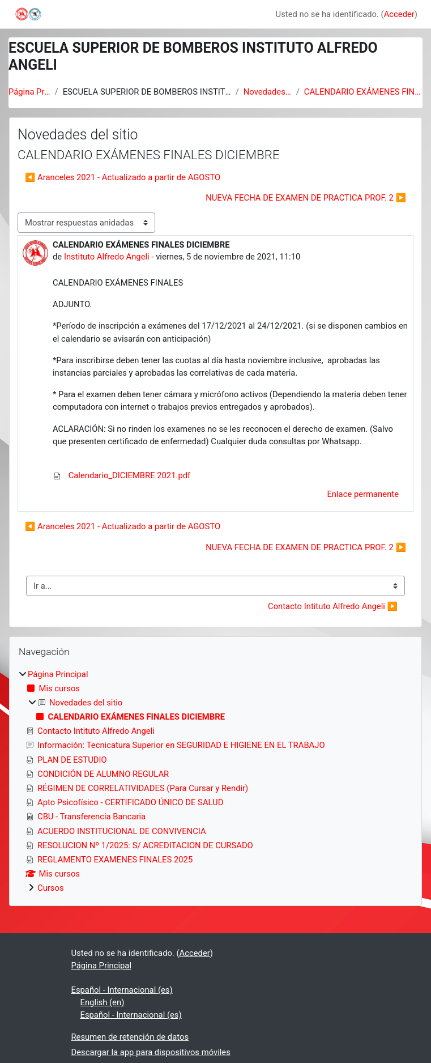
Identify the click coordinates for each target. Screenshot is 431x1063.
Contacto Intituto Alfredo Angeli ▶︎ (333, 606)
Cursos (50, 888)
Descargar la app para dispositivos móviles (151, 1052)
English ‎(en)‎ (102, 1002)
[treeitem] (215, 781)
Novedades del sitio (268, 92)
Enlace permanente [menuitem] (363, 494)
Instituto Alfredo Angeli (107, 257)
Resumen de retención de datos (130, 1037)
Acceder (399, 14)
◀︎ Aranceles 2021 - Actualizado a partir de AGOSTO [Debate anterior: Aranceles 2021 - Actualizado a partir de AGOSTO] (122, 177)
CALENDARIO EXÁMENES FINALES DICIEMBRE (363, 92)
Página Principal (29, 92)
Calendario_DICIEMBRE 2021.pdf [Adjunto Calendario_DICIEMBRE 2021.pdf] (121, 475)
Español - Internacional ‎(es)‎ (122, 990)
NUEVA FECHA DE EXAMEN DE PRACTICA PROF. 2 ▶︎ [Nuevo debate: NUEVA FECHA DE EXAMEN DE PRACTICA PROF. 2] (306, 198)
